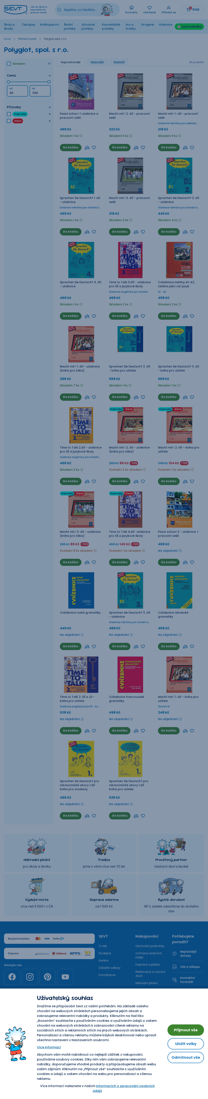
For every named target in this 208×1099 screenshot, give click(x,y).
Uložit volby (186, 1043)
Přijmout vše (186, 1029)
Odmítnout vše (186, 1057)
